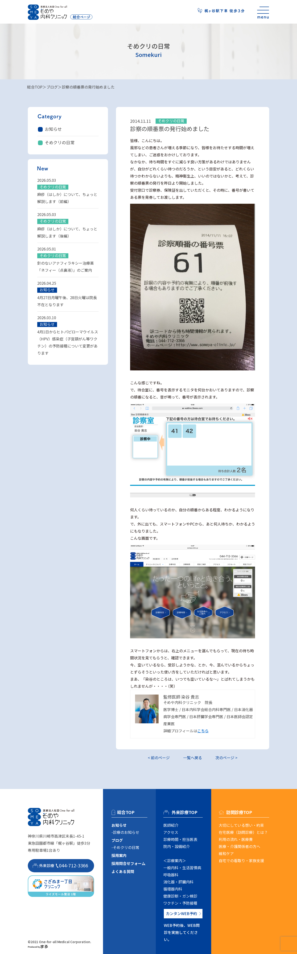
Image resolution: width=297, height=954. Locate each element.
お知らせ (53, 129)
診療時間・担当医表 (180, 839)
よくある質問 (122, 871)
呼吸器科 (170, 875)
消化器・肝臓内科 (178, 882)
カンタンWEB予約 (181, 913)
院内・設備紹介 (176, 846)
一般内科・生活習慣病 (182, 867)
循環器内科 (172, 889)
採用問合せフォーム (128, 863)
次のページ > (226, 757)
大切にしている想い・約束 (241, 825)
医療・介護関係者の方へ (239, 846)
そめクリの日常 (59, 142)
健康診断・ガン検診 (180, 896)
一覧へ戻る (192, 757)
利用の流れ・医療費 (236, 839)
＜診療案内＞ (174, 860)
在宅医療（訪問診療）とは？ (243, 832)
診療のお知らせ (126, 832)
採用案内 (119, 855)
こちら (203, 731)
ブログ (52, 87)
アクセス (170, 832)
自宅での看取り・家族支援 (241, 860)
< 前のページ (159, 757)
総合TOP (34, 87)
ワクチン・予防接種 (180, 903)
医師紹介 (170, 825)
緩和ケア (226, 853)
